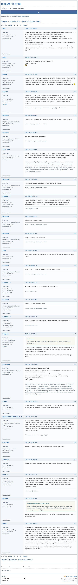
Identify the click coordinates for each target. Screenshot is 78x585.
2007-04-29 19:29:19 (31, 132)
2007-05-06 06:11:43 (31, 265)
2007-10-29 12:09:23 (31, 498)
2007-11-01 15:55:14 (31, 523)
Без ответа (25, 16)
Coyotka (5, 442)
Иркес (4, 74)
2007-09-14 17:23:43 (31, 417)
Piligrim (5, 334)
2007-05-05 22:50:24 (31, 250)
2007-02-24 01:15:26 (31, 91)
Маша (4, 523)
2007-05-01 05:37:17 (31, 216)
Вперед (25, 25)
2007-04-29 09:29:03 (31, 115)
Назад (10, 25)
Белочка (5, 115)
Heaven (5, 498)
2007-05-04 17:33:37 (31, 233)
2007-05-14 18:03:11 (31, 299)
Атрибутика (14, 21)
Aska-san (6, 149)
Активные (18, 16)
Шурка (5, 91)
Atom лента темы (71, 576)
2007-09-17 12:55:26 (31, 442)
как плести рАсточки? (31, 21)
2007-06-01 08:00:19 (31, 334)
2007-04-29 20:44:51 (31, 179)
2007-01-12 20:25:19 (31, 57)
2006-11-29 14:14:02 (31, 28)
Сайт (5, 104)
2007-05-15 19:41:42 (31, 317)
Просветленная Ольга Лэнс (13, 417)
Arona (4, 401)
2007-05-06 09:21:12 (31, 282)
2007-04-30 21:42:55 (31, 196)
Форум (4, 21)
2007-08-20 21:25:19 (31, 401)
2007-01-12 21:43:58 (31, 74)
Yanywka (5, 459)
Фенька (5, 475)
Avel (4, 250)
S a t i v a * (6, 196)
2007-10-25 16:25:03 (31, 475)
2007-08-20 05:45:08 (31, 364)
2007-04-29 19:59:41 (31, 149)
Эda (3, 28)
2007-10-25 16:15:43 (31, 459)
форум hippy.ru (11, 3)
